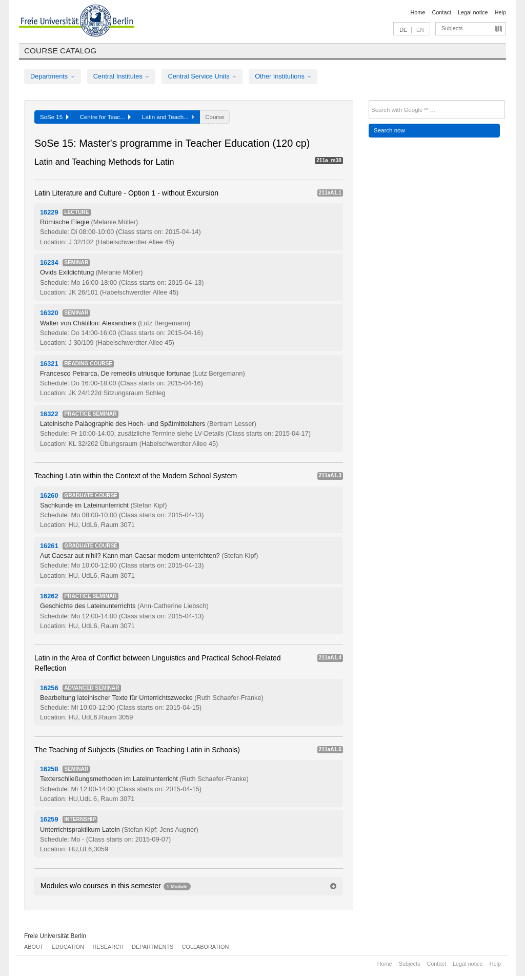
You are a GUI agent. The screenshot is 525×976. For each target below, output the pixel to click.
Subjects (452, 28)
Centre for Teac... (105, 117)
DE (403, 30)
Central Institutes (121, 76)
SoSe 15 (54, 117)
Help (500, 12)
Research (107, 947)
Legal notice (473, 12)
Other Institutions (283, 76)
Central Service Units (202, 76)
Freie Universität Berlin (55, 936)
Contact (441, 12)
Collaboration (205, 947)
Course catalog (60, 50)
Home (417, 12)
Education (68, 947)
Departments (52, 76)
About (33, 947)
